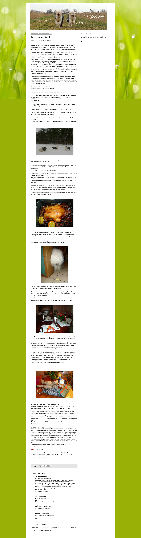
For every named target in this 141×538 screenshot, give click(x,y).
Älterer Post (74, 527)
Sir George (38, 476)
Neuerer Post (35, 527)
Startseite (54, 527)
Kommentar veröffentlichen (40, 524)
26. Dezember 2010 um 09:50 (42, 521)
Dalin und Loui (39, 513)
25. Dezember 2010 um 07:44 (42, 491)
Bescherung (39, 449)
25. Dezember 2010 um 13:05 (42, 508)
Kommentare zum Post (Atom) (44, 530)
